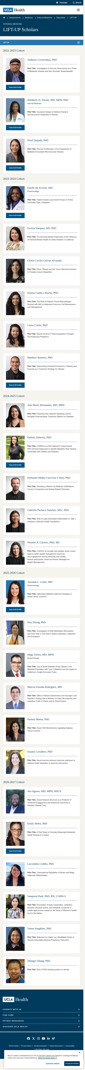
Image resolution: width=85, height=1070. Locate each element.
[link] (28, 1038)
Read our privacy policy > (47, 1058)
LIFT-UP (73, 18)
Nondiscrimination (40, 1046)
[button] (61, 2)
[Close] (79, 1052)
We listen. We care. (42, 1049)
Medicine (29, 18)
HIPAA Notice (14, 1046)
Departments (15, 18)
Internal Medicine (44, 18)
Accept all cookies (72, 1063)
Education (61, 18)
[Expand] (79, 1009)
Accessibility (70, 1046)
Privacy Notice (26, 1046)
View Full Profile (15, 87)
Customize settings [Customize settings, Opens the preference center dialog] (52, 1063)
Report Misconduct (56, 1046)
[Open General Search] (77, 2)
